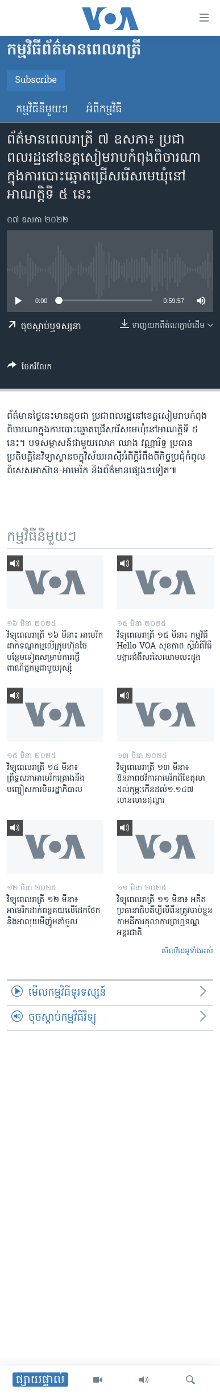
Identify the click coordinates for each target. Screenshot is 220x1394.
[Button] (29, 369)
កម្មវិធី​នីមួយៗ (42, 109)
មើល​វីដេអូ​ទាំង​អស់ (187, 951)
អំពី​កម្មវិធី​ (104, 109)
